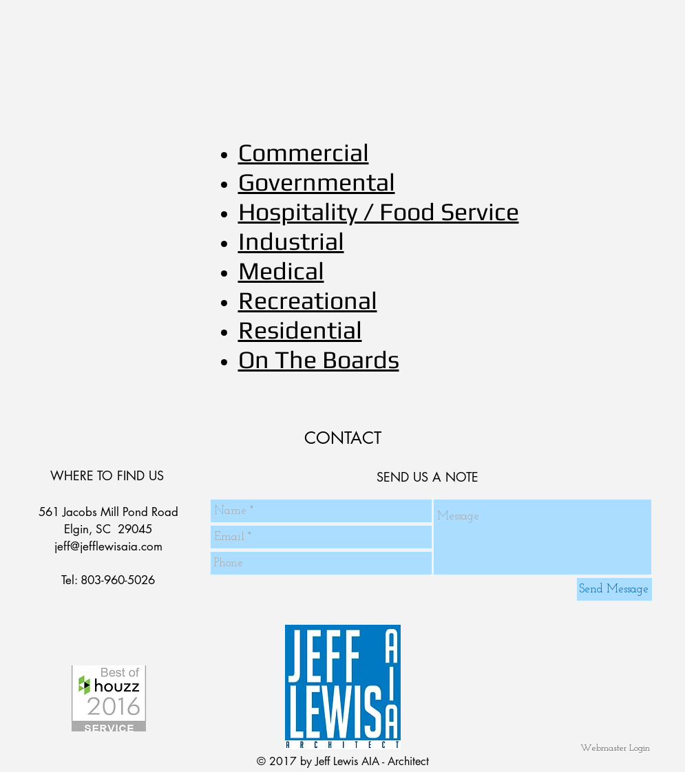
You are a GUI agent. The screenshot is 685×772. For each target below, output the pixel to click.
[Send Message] (614, 589)
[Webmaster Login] (615, 748)
